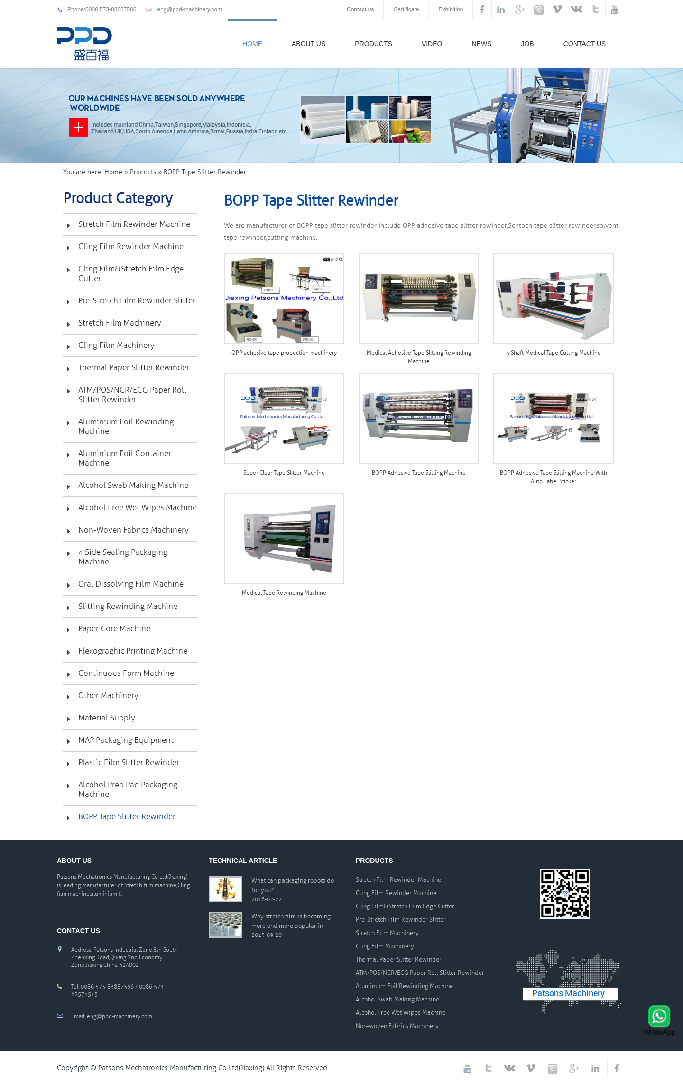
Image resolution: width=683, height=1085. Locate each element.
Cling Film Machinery (116, 345)
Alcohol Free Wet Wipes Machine (137, 508)
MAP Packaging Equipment (126, 740)
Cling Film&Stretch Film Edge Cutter (131, 273)
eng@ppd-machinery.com (189, 9)
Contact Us (584, 43)
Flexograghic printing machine (132, 651)
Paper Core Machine (114, 629)
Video (432, 43)
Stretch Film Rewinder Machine (134, 224)
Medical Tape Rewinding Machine (284, 593)
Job (527, 43)
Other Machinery (108, 696)
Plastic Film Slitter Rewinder (128, 762)
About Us (308, 43)
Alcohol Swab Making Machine (133, 485)
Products (373, 43)
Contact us (360, 9)
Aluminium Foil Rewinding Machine (126, 426)
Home (252, 43)
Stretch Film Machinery (119, 323)
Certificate (406, 9)
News (481, 43)
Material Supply (106, 718)
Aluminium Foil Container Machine (124, 458)
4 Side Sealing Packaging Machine (122, 557)
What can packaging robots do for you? (292, 885)
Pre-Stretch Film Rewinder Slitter (136, 301)
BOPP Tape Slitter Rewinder (126, 817)
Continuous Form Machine (126, 673)
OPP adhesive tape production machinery (284, 352)
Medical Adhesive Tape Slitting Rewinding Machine (419, 357)
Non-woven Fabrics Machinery (133, 530)
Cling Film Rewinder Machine (131, 247)
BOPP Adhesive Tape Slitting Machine (419, 473)
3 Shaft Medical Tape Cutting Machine (553, 352)
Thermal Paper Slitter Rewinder (133, 368)
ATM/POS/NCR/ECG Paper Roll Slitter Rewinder (132, 394)
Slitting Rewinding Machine (127, 606)
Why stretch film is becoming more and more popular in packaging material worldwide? (291, 922)
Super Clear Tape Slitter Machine (284, 473)
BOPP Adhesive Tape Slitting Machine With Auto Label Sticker (553, 477)
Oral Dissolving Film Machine (131, 584)
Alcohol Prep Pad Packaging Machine (127, 789)
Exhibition (450, 9)
